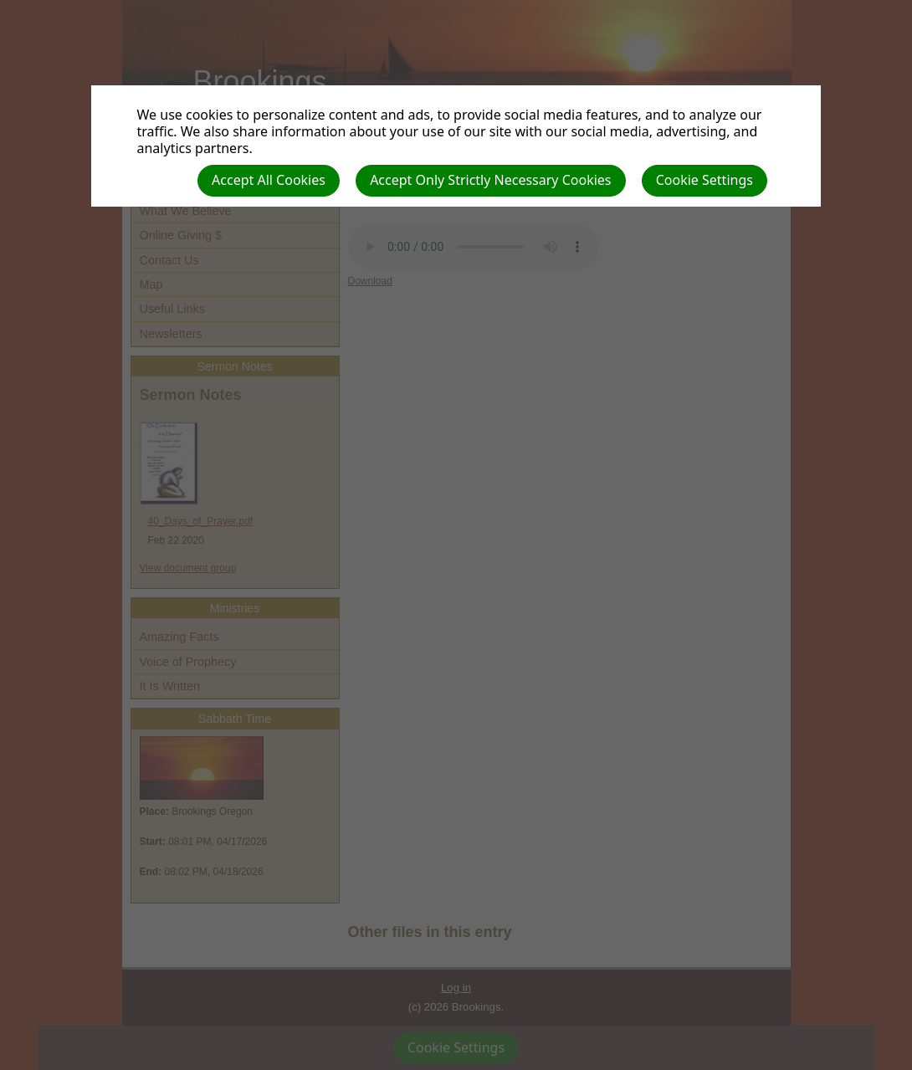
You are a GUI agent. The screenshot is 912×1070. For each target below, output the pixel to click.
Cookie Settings (704, 180)
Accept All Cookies (268, 180)
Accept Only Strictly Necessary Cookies (490, 180)
